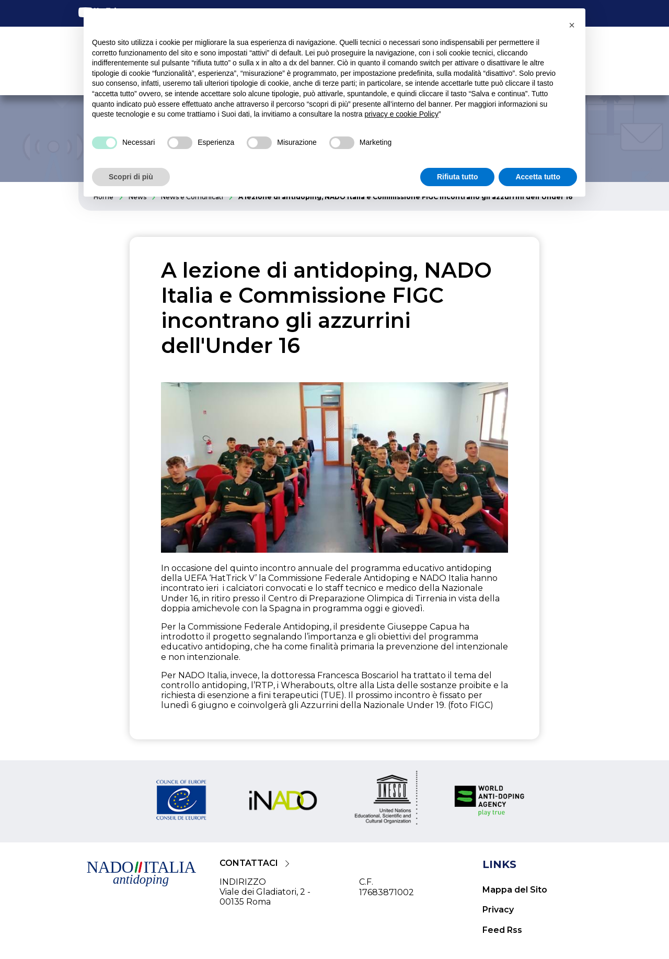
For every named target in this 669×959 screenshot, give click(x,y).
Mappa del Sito (514, 890)
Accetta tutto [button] (537, 177)
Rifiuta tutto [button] (457, 177)
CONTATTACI (249, 863)
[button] (571, 25)
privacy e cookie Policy (401, 114)
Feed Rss (502, 930)
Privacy (498, 910)
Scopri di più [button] (131, 177)
